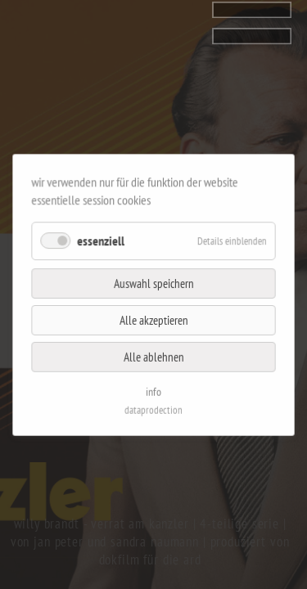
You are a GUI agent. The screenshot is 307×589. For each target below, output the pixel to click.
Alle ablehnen (154, 350)
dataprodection (153, 396)
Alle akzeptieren (153, 317)
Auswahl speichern (153, 284)
